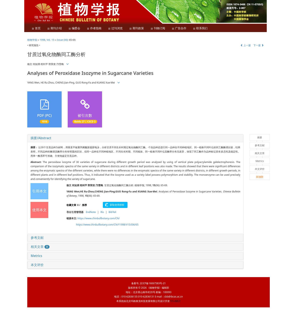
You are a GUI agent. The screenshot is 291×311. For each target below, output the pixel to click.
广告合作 (179, 28)
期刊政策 (136, 28)
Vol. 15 (50, 40)
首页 (36, 28)
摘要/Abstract (41, 138)
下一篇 (258, 45)
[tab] (135, 138)
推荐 (84, 205)
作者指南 (94, 28)
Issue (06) (62, 40)
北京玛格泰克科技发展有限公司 (143, 301)
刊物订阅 (158, 28)
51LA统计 (175, 301)
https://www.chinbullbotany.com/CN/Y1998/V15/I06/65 (107, 224)
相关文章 (40, 246)
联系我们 (200, 28)
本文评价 (37, 265)
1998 (42, 40)
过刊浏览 (115, 28)
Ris (102, 212)
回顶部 (259, 176)
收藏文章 (71, 205)
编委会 (74, 28)
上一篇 (245, 45)
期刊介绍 (54, 28)
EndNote (91, 212)
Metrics (36, 256)
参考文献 (37, 237)
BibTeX (112, 212)
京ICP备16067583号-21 (153, 283)
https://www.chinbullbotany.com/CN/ (99, 218)
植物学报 (32, 40)
